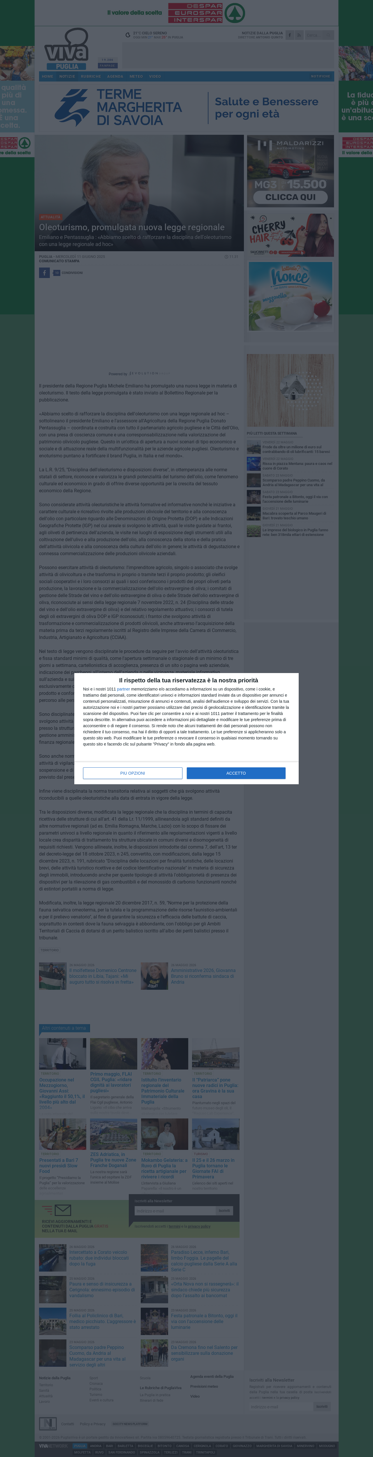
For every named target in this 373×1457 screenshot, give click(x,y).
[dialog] (186, 728)
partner (123, 689)
